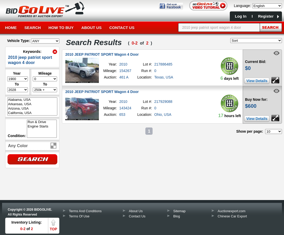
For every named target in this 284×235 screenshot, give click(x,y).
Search (33, 27)
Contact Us (121, 27)
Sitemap (179, 211)
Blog (176, 216)
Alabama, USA (32, 100)
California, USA (32, 113)
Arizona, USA (32, 108)
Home (11, 27)
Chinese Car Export (232, 216)
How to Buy (61, 27)
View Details (256, 81)
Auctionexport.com (232, 211)
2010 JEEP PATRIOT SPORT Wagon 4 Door (102, 54)
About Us (91, 27)
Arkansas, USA (32, 104)
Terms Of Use (79, 216)
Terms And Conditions (85, 211)
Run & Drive (42, 122)
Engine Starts (42, 126)
